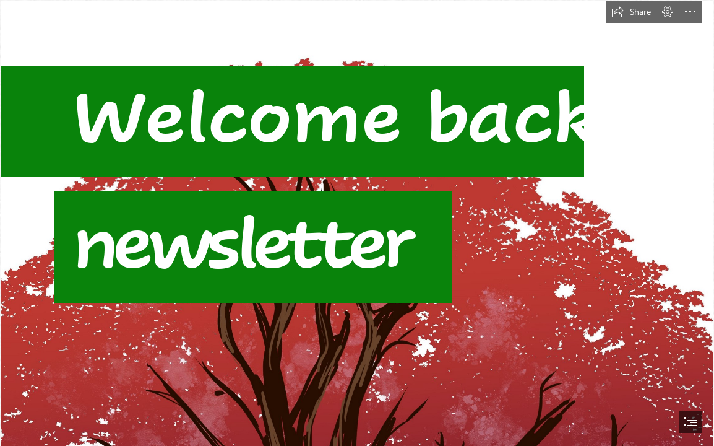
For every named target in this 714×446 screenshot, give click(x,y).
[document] (357, 223)
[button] (631, 12)
